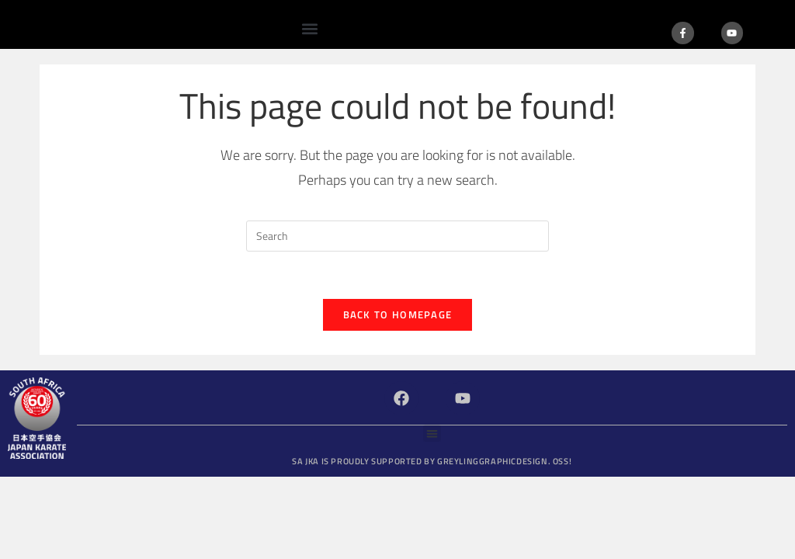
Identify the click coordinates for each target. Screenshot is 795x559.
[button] (310, 28)
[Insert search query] (397, 236)
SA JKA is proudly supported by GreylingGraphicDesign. (431, 461)
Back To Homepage (398, 314)
